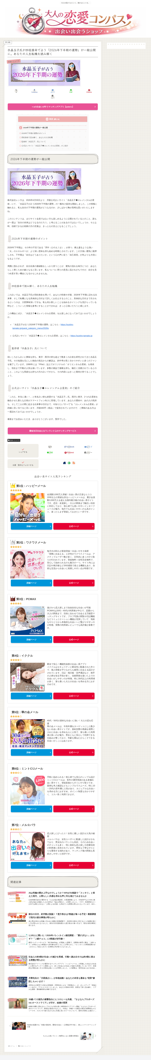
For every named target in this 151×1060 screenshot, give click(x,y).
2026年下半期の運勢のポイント (34, 128)
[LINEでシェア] (60, 91)
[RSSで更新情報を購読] (74, 458)
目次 (51, 113)
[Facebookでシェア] (30, 91)
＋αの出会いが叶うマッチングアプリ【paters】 (52, 101)
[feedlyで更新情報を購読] (69, 458)
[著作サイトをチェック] (64, 458)
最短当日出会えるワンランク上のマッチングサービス (53, 426)
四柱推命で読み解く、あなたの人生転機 (37, 132)
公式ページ (74, 521)
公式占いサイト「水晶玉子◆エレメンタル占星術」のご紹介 (45, 140)
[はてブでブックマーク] (45, 91)
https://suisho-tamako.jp (81, 331)
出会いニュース (14, 435)
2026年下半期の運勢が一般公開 (35, 122)
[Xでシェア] (14, 91)
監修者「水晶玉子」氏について (34, 136)
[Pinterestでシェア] (75, 91)
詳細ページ (31, 521)
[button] (91, 91)
